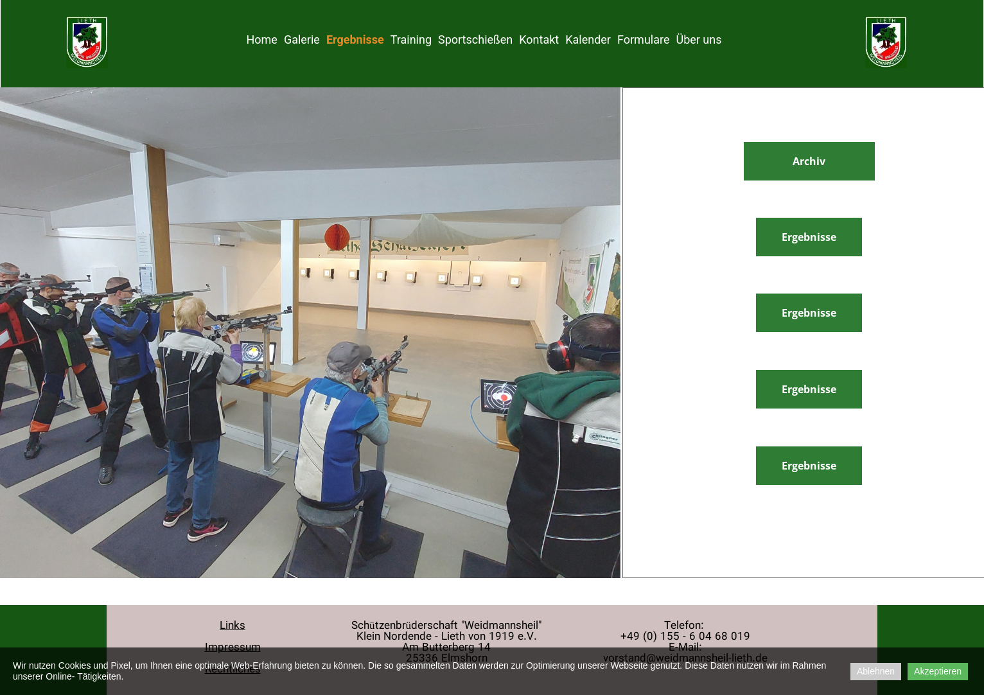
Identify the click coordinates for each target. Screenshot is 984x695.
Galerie (302, 39)
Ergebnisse (355, 39)
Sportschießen (475, 39)
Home (261, 39)
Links (232, 626)
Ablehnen (876, 671)
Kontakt (539, 39)
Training (411, 39)
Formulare (643, 39)
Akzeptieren (938, 671)
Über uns (698, 39)
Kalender (588, 39)
